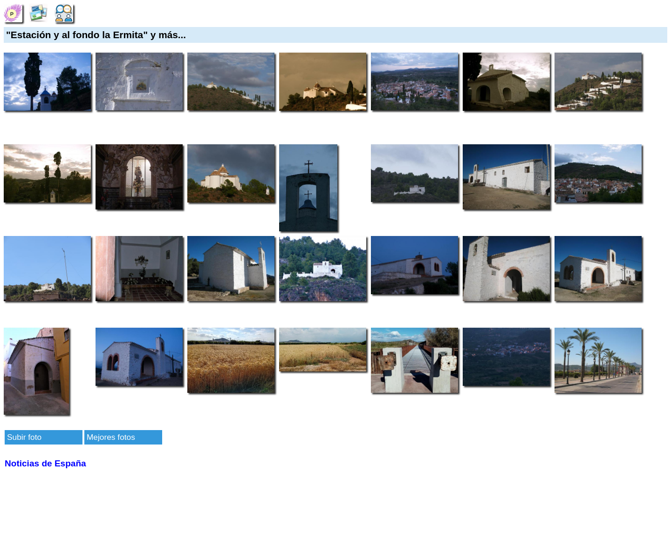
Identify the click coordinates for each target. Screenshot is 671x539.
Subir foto (24, 437)
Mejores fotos (111, 437)
